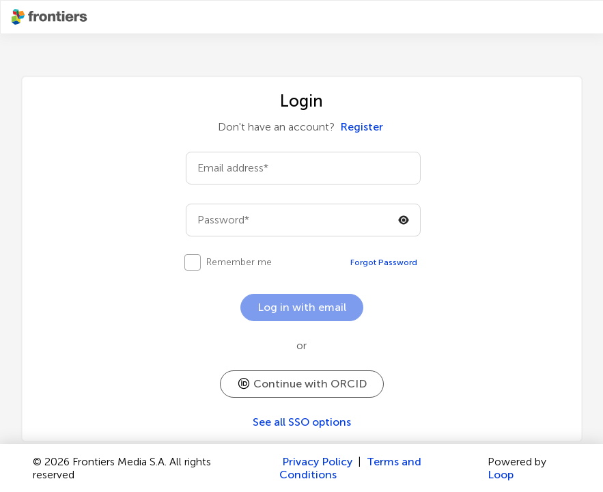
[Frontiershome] (50, 17)
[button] (302, 384)
